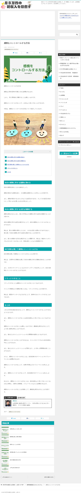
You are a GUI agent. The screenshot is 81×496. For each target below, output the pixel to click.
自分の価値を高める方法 (15, 459)
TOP (13, 484)
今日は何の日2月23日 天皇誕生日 (69, 72)
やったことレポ (64, 99)
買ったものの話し (64, 131)
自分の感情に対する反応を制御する (16, 160)
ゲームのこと (63, 110)
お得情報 (62, 95)
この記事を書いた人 (11, 397)
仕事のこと (63, 117)
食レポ (62, 135)
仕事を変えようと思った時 (16, 429)
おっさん (62, 91)
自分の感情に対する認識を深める (15, 157)
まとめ (9, 172)
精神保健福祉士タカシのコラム (11, 49)
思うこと (62, 120)
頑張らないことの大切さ (15, 444)
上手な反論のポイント (7, 477)
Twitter (62, 88)
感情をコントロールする (14, 411)
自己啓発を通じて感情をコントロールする (18, 164)
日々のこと (63, 124)
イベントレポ (63, 102)
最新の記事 (22, 397)
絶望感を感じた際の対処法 (16, 436)
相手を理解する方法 (48, 477)
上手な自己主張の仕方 (15, 467)
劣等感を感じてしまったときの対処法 (18, 452)
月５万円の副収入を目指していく (68, 69)
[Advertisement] (27, 24)
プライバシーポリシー (65, 145)
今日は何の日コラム (65, 113)
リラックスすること (12, 168)
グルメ (62, 106)
